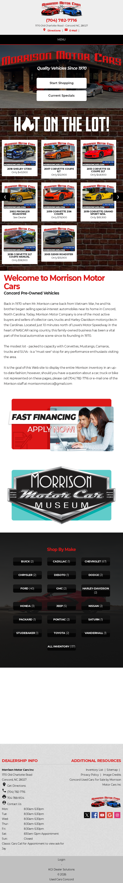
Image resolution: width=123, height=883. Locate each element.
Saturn (93, 619)
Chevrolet (93, 561)
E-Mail (70, 30)
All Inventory (58, 646)
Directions (52, 30)
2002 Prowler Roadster (20, 212)
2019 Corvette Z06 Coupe (59, 212)
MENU (61, 39)
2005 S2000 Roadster (59, 254)
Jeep (59, 606)
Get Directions (16, 785)
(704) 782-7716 (61, 20)
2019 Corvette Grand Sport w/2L (98, 212)
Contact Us (14, 804)
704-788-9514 (15, 798)
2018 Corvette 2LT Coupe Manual (20, 255)
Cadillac (60, 561)
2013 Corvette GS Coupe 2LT (98, 170)
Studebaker (25, 633)
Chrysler (25, 575)
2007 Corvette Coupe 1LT (59, 170)
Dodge (94, 575)
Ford (24, 588)
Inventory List (94, 770)
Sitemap (112, 770)
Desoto (60, 575)
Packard (25, 619)
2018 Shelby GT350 (19, 169)
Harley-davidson (95, 588)
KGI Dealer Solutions (61, 869)
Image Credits (112, 774)
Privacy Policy (90, 774)
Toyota (59, 633)
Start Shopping (62, 83)
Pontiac (59, 619)
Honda (25, 606)
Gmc (59, 588)
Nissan (94, 606)
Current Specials (61, 95)
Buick (25, 561)
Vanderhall (94, 633)
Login (61, 859)
